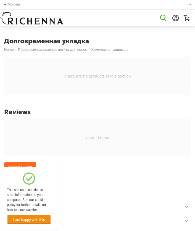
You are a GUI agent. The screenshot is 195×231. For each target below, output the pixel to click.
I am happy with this (29, 219)
